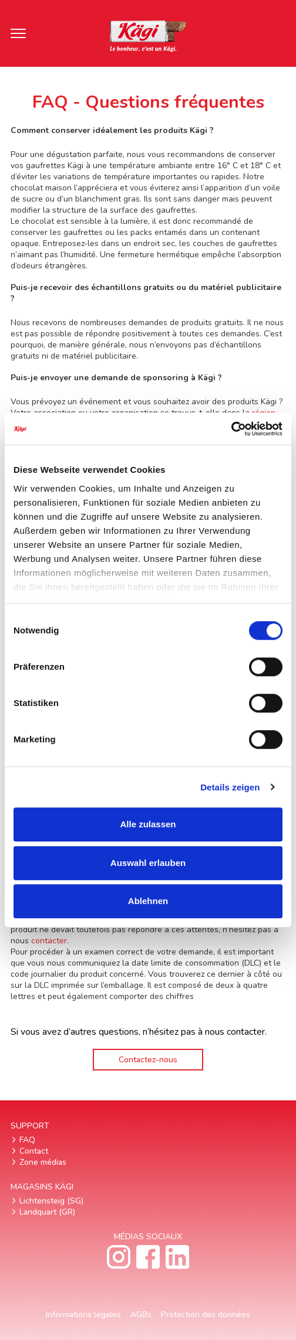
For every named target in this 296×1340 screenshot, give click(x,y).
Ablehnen (148, 901)
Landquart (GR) (47, 1212)
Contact (33, 1151)
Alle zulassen (148, 824)
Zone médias (42, 1162)
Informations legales (83, 1314)
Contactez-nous (148, 1059)
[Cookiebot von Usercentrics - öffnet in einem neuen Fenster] (231, 429)
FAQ (27, 1139)
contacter (49, 940)
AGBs (141, 1314)
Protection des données (205, 1314)
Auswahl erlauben (148, 863)
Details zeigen (230, 787)
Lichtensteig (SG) (51, 1200)
